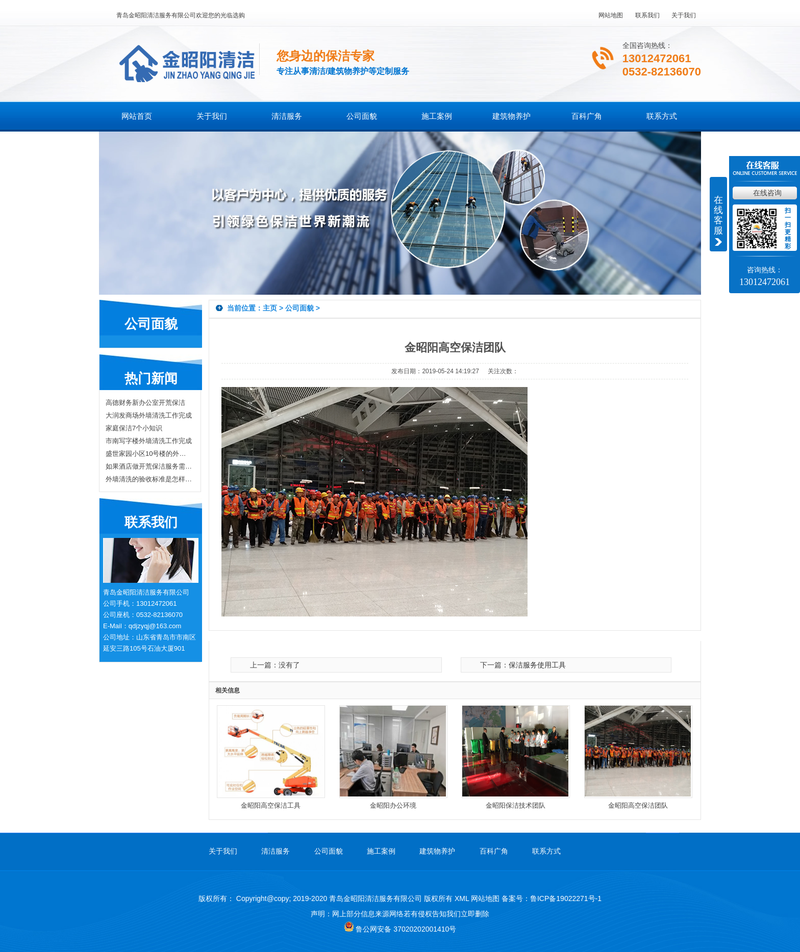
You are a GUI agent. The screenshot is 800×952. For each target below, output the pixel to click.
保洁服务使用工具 (537, 665)
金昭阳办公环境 (393, 805)
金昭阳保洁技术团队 (515, 805)
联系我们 (647, 15)
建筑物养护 (511, 116)
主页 (270, 308)
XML (462, 898)
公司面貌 (361, 116)
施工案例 (436, 116)
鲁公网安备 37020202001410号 (400, 929)
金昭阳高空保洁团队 (638, 805)
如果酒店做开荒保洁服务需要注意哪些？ (149, 466)
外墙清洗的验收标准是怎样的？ (149, 479)
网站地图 (610, 15)
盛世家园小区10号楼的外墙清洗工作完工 (149, 453)
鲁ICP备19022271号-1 (566, 898)
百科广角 (586, 116)
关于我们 (683, 15)
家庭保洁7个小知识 (134, 428)
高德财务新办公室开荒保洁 (145, 402)
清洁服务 (286, 116)
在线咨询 (767, 193)
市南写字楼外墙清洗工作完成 (149, 441)
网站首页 (136, 116)
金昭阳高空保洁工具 (271, 805)
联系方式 (661, 116)
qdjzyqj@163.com (155, 626)
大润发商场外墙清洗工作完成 (149, 415)
